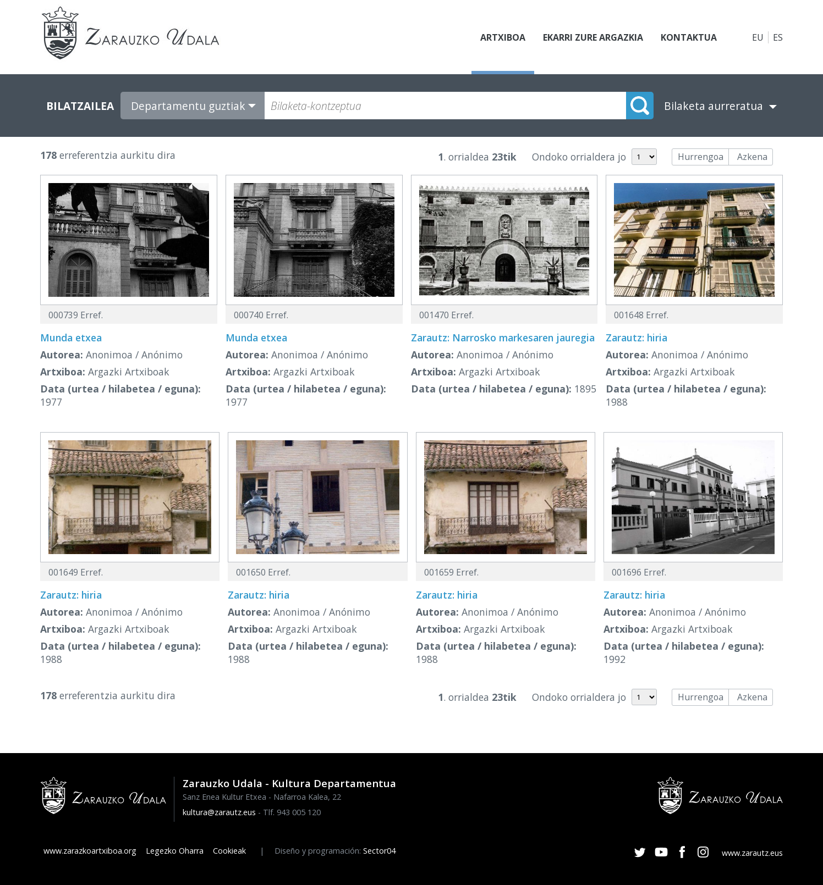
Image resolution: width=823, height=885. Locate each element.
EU (758, 37)
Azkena (752, 157)
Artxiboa (502, 37)
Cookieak (229, 850)
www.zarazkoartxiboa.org (89, 850)
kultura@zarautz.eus (219, 812)
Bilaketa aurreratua (713, 105)
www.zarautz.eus (752, 853)
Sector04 (379, 850)
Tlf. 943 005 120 (292, 812)
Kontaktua (689, 37)
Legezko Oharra (175, 850)
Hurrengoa (700, 157)
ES (778, 37)
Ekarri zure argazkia (593, 37)
